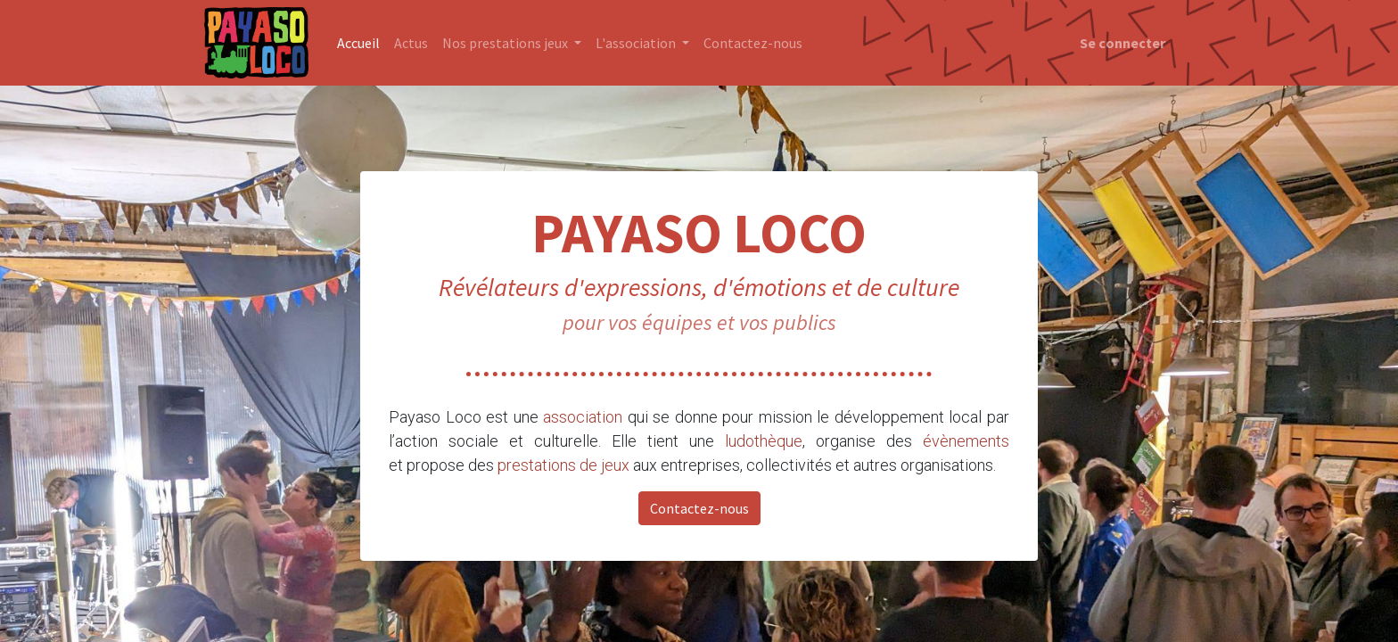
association (582, 416)
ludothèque (763, 441)
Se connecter (1122, 43)
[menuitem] (358, 43)
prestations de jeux (563, 465)
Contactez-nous (699, 508)
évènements (966, 441)
